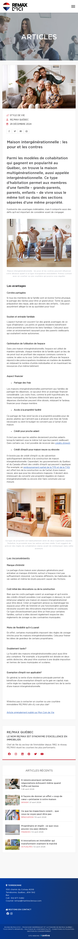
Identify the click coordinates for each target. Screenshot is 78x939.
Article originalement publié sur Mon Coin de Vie (30, 713)
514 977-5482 (17, 898)
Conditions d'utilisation (63, 929)
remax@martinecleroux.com (27, 901)
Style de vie (15, 115)
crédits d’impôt (62, 443)
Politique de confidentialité (37, 929)
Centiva (45, 935)
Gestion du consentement (39, 931)
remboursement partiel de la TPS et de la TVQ (46, 467)
